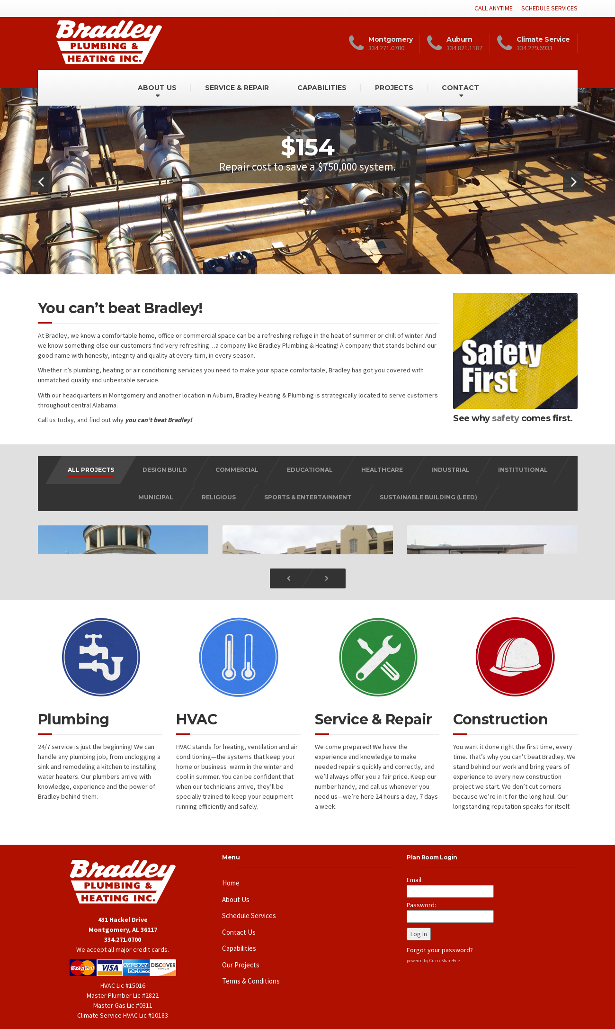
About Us (236, 887)
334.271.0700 (122, 927)
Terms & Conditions (251, 969)
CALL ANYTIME (493, 8)
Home (231, 871)
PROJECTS (394, 87)
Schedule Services (249, 903)
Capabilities (239, 936)
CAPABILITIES (322, 87)
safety (505, 418)
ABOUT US (157, 87)
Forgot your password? (440, 938)
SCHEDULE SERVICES (549, 8)
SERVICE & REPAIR (237, 87)
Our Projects (240, 952)
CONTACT (460, 87)
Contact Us (239, 920)
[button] (41, 181)
